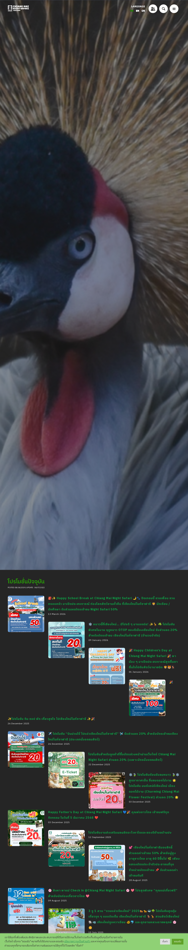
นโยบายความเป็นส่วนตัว (77, 941)
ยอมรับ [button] (177, 942)
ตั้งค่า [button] (165, 942)
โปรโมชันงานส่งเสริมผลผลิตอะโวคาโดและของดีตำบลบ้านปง (129, 832)
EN (138, 10)
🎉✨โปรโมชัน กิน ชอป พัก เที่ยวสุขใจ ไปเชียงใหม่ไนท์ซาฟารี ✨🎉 (146, 724)
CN (143, 10)
